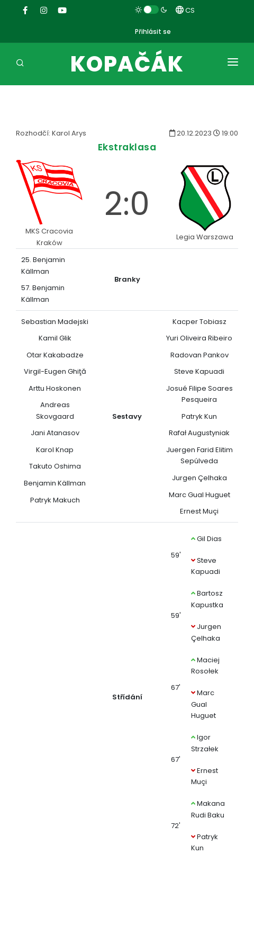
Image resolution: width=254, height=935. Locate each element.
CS (185, 10)
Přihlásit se (153, 31)
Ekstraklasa (127, 147)
